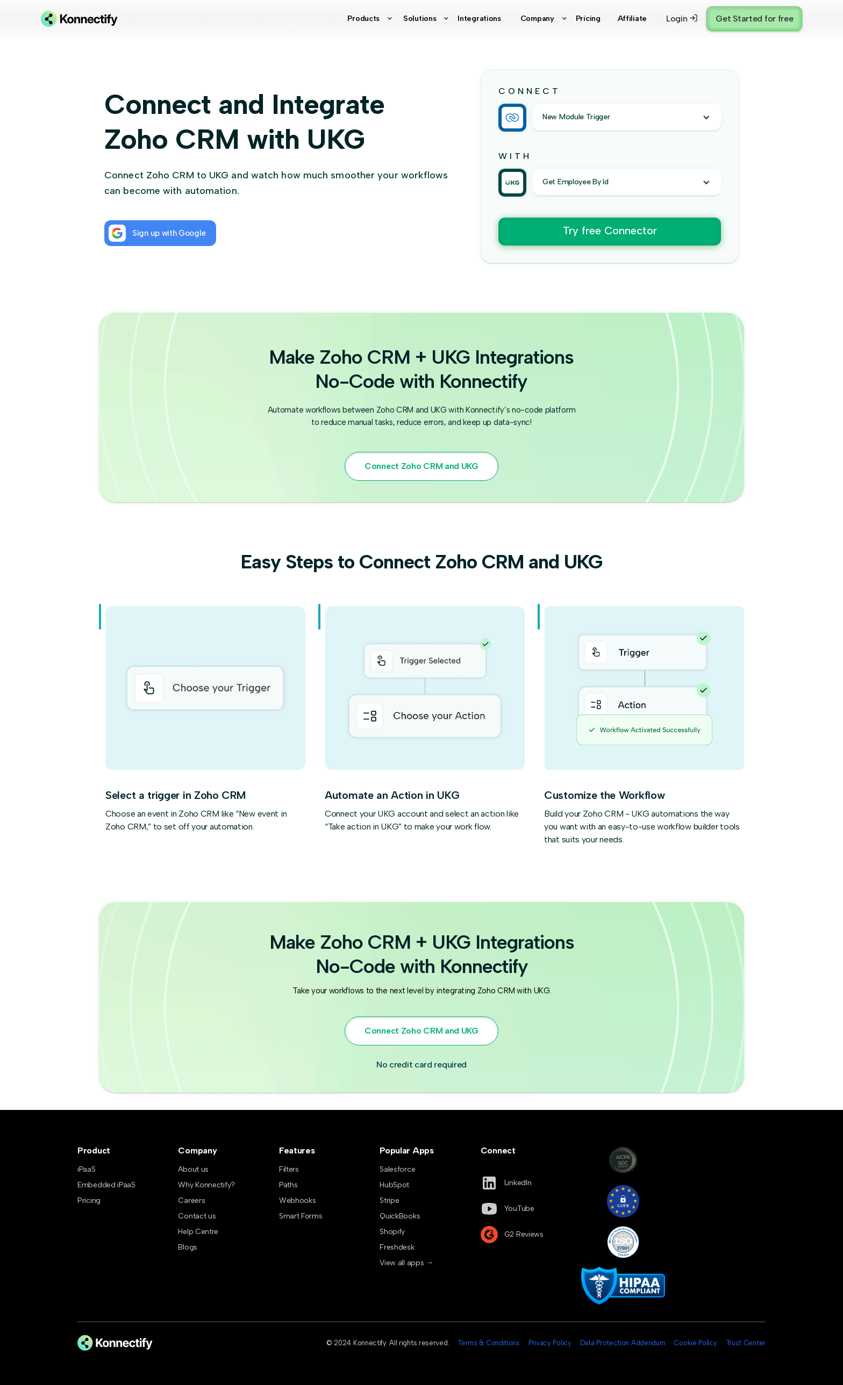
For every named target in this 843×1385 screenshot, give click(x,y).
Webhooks (297, 1200)
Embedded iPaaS (106, 1184)
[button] (364, 19)
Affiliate (632, 18)
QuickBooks (400, 1216)
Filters (289, 1169)
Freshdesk (397, 1247)
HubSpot (394, 1184)
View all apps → (406, 1262)
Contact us (197, 1216)
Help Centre (198, 1231)
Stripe (389, 1200)
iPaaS (86, 1169)
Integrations (479, 18)
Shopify (392, 1231)
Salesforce (397, 1169)
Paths (288, 1184)
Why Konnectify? (206, 1184)
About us (193, 1169)
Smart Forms (301, 1216)
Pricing (588, 18)
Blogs (187, 1247)
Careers (191, 1200)
